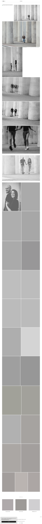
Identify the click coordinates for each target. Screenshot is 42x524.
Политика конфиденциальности (5, 519)
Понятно (9, 521)
